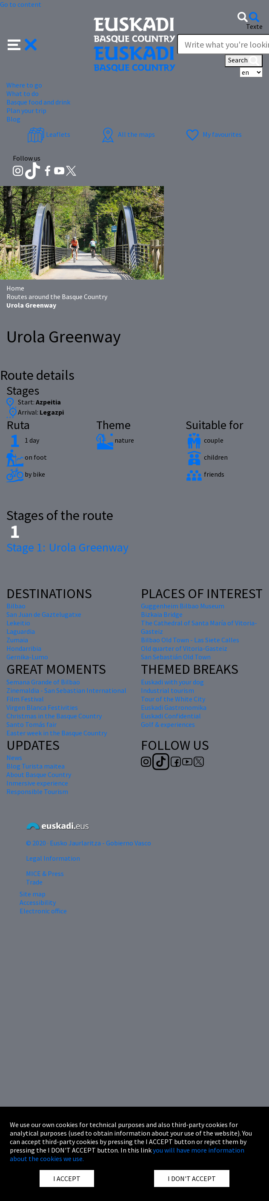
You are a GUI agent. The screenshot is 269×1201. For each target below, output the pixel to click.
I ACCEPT (66, 1178)
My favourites (213, 134)
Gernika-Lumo (27, 657)
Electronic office (43, 911)
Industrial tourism (167, 690)
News (14, 757)
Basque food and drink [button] (38, 102)
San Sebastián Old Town (176, 657)
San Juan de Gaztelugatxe (43, 614)
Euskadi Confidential (171, 716)
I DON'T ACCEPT (192, 1178)
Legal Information (53, 858)
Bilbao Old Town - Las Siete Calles (190, 640)
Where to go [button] (24, 85)
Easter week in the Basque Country (56, 733)
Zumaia (17, 640)
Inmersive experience (37, 783)
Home (15, 288)
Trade (34, 882)
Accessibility (38, 902)
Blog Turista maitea (35, 766)
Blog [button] (13, 119)
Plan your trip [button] (26, 110)
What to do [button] (22, 93)
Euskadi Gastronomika (173, 707)
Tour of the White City (173, 699)
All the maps (127, 134)
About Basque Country (38, 774)
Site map (33, 894)
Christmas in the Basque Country (54, 716)
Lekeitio (18, 623)
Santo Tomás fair (31, 724)
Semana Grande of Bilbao (43, 682)
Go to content (20, 4)
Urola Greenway (67, 547)
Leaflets (48, 134)
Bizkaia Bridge (162, 614)
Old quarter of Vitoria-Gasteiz (184, 648)
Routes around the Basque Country (56, 296)
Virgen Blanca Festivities (42, 707)
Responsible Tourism (37, 791)
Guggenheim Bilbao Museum (182, 606)
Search (243, 61)
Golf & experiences (168, 724)
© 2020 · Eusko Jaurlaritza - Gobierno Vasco (88, 843)
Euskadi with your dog (172, 682)
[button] (22, 44)
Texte (254, 26)
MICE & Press (45, 873)
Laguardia (20, 631)
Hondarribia (23, 648)
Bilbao (16, 606)
